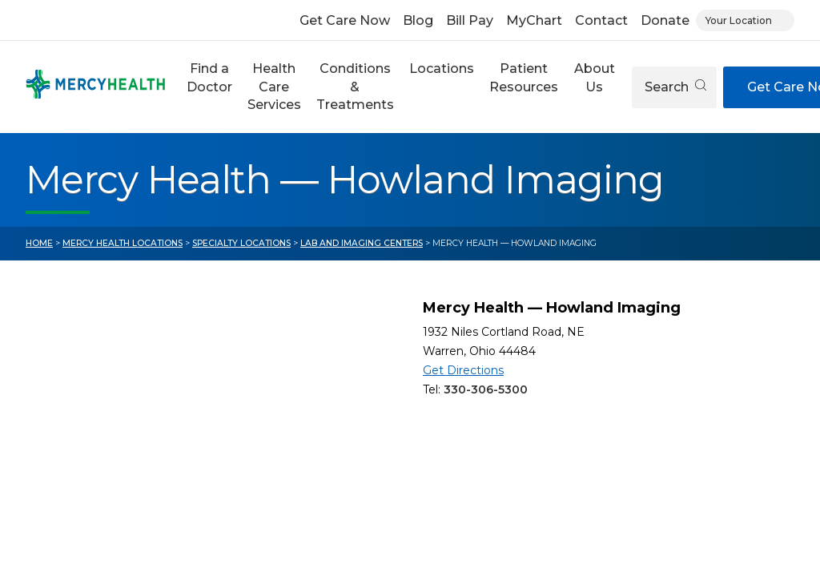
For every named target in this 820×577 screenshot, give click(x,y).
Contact (601, 20)
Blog (418, 20)
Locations (441, 68)
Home (39, 243)
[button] (209, 87)
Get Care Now (344, 20)
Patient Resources (523, 77)
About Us (594, 77)
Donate (665, 20)
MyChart (534, 20)
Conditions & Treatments (355, 86)
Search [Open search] (675, 87)
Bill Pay (469, 20)
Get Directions (463, 370)
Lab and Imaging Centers (361, 243)
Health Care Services (274, 86)
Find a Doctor (209, 77)
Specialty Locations (241, 243)
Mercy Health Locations (122, 243)
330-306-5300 (486, 389)
